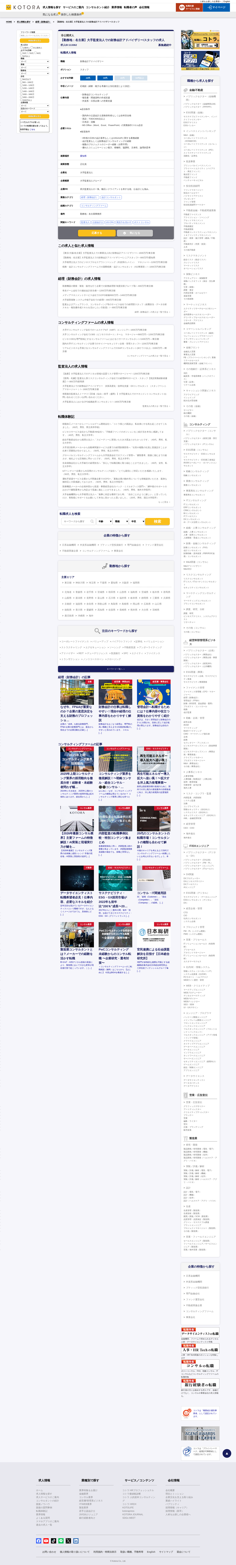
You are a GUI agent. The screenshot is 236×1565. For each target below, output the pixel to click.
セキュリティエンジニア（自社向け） (200, 815)
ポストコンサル (141, 222)
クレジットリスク (191, 262)
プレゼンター (189, 199)
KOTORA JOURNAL (132, 1514)
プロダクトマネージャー (194, 760)
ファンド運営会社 (154, 545)
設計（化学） (189, 1198)
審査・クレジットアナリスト (196, 342)
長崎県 (122, 609)
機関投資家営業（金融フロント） (198, 363)
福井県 (122, 598)
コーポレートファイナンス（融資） (199, 333)
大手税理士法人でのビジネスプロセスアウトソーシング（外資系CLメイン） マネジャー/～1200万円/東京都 (114, 262)
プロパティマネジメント (194, 223)
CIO (185, 915)
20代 (23, 53)
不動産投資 (130, 647)
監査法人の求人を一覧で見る (155, 406)
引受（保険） (189, 287)
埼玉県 (92, 582)
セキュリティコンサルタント (196, 587)
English (227, 1)
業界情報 (40, 1514)
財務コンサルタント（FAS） (196, 547)
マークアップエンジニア (194, 990)
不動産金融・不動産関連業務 (201, 210)
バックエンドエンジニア (194, 1026)
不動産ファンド (190, 177)
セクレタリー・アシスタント (196, 743)
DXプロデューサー (192, 878)
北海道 (68, 592)
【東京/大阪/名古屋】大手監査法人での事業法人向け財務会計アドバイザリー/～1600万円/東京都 (108, 253)
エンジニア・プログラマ (198, 1013)
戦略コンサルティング (197, 471)
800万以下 (25, 79)
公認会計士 (97, 222)
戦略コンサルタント (192, 475)
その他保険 (188, 299)
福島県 (133, 592)
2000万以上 (26, 100)
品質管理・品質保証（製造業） (197, 1219)
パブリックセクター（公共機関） (198, 666)
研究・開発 (191, 1144)
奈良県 (90, 604)
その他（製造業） (191, 1231)
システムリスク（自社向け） (196, 812)
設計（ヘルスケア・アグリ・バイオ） (200, 1201)
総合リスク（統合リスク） (195, 259)
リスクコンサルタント (193, 579)
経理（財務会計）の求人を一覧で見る (151, 312)
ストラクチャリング (71, 647)
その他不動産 (189, 250)
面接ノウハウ (43, 1504)
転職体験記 (42, 1511)
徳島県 (68, 609)
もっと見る (163, 502)
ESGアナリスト (190, 122)
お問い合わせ (49, 1552)
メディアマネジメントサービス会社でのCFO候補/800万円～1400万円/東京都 (99, 295)
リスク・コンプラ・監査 (198, 793)
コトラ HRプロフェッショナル (138, 1490)
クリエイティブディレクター (196, 1112)
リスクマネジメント (196, 255)
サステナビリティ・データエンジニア (200, 897)
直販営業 (187, 296)
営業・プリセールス (196, 939)
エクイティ (137, 653)
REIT (81, 653)
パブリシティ (172, 1504)
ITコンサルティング (196, 500)
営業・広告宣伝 (194, 1102)
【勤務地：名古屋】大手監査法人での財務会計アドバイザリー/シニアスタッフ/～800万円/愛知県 (108, 257)
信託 (185, 373)
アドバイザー (68, 653)
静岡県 (144, 598)
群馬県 (166, 592)
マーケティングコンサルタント (197, 601)
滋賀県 (79, 604)
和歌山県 (102, 604)
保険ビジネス (193, 274)
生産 (188, 1206)
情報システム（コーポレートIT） (198, 971)
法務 (185, 803)
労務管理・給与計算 (192, 785)
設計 (188, 1187)
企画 (185, 737)
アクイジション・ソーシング (196, 217)
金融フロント (193, 347)
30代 (30, 53)
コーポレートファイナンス (75, 641)
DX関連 (190, 874)
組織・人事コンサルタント (195, 532)
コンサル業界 (86, 1497)
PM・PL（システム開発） (195, 931)
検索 (157, 521)
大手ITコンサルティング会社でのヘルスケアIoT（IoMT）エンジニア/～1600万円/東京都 (104, 330)
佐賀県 (111, 609)
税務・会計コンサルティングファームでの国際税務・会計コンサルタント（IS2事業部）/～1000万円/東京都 (113, 267)
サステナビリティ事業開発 (195, 682)
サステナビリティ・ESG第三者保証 (199, 460)
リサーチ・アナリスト (193, 320)
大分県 (144, 609)
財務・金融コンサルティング (201, 543)
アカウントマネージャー (194, 952)
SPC (126, 653)
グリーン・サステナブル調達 (196, 1222)
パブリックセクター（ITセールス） (199, 869)
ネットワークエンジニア (194, 1055)
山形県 (122, 592)
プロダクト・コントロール (195, 706)
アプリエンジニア (191, 1070)
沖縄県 (81, 615)
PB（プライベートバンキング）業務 (200, 357)
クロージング (114, 659)
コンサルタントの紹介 (47, 1500)
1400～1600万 (27, 91)
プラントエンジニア (192, 1225)
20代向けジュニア (88, 1514)
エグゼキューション (95, 647)
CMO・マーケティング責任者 (197, 734)
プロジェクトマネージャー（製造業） (200, 1228)
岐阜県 (133, 598)
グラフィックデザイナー (194, 1106)
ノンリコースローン (93, 659)
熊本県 (133, 609)
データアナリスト (191, 1086)
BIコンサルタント (191, 513)
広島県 (147, 604)
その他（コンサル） (196, 627)
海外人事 (187, 788)
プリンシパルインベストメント (197, 165)
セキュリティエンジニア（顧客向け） (200, 1061)
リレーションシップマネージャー (198, 336)
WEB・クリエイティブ (198, 985)
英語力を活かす (123, 222)
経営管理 (190, 824)
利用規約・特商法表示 (104, 1552)
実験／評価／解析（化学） (195, 1176)
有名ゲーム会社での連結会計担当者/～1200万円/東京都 (88, 290)
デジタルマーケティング (194, 996)
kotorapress (128, 1511)
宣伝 (185, 1124)
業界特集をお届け (88, 1490)
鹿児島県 (69, 615)
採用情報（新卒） (175, 1511)
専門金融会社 (134, 545)
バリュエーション (155, 641)
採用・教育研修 (190, 782)
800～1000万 (26, 82)
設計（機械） (189, 1195)
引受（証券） (189, 382)
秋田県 (111, 592)
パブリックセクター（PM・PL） (198, 863)
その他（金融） (194, 406)
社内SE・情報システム (198, 967)
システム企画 (189, 921)
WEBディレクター (192, 1001)
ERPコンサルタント (192, 507)
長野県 (90, 598)
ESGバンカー (190, 125)
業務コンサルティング (197, 481)
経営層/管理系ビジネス (91, 1500)
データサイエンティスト (194, 1080)
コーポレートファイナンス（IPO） (199, 150)
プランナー (188, 1115)
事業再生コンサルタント (194, 495)
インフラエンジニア (192, 1052)
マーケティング (190, 728)
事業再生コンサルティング (200, 490)
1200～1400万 (27, 88)
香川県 (79, 609)
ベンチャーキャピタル (193, 180)
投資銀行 (115, 653)
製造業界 (83, 1507)
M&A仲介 (188, 569)
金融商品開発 (189, 323)
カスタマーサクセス (192, 961)
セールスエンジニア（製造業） (197, 1241)
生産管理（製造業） (192, 1210)
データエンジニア (191, 1050)
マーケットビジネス (196, 304)
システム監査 (189, 800)
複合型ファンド (190, 174)
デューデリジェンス (97, 653)
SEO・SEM (189, 1004)
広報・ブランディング (193, 1127)
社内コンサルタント (192, 918)
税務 (185, 709)
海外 (91, 615)
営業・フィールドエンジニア (201, 1236)
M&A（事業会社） (192, 763)
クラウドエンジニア (192, 1041)
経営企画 (187, 722)
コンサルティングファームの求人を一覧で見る (147, 356)
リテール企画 (189, 385)
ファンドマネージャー (193, 190)
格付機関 (187, 413)
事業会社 (118, 550)
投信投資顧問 (193, 186)
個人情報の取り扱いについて (75, 1552)
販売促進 (187, 1130)
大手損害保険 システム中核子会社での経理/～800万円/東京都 (91, 300)
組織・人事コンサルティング (201, 527)
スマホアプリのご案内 (47, 1521)
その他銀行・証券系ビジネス (201, 369)
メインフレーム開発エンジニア (197, 1020)
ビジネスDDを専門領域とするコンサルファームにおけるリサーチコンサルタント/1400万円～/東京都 (110, 339)
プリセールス (189, 950)
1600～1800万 (27, 94)
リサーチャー (189, 622)
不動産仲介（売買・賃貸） (195, 244)
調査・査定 (188, 290)
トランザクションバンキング (196, 339)
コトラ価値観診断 (131, 1493)
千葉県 (103, 582)
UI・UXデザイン (191, 1007)
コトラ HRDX (129, 1504)
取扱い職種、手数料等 (131, 1552)
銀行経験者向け (87, 1518)
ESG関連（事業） (195, 672)
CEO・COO (189, 828)
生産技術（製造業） (192, 1213)
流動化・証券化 (190, 156)
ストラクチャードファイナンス (197, 153)
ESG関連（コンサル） (197, 449)
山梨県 (68, 598)
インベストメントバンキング (201, 131)
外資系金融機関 (88, 545)
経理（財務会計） (43, 22)
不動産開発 (188, 229)
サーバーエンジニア (192, 1058)
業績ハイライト (174, 1500)
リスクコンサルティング (198, 574)
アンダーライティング (150, 647)
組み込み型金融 (190, 400)
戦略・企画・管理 (195, 718)
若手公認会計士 (87, 1511)
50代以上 (25, 56)
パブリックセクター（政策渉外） (198, 663)
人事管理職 (188, 776)
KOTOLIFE (128, 1507)
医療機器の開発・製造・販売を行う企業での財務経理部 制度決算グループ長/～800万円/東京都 (107, 286)
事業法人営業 (189, 354)
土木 (185, 247)
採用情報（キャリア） (177, 1507)
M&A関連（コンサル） (197, 562)
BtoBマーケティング (193, 731)
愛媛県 (90, 609)
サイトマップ (166, 1552)
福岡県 (136, 582)
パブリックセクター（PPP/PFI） (198, 107)
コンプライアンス (191, 806)
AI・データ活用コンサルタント (197, 522)
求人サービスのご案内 (47, 1497)
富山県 (101, 598)
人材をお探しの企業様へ (211, 1)
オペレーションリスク (193, 268)
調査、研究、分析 (195, 609)
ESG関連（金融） (195, 112)
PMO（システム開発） (194, 934)
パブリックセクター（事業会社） (198, 654)
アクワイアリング (191, 394)
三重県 (155, 598)
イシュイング (189, 397)
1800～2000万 (27, 97)
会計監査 (187, 712)
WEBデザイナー (191, 998)
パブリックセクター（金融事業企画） (200, 104)
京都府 (68, 604)
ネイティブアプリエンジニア (196, 1044)
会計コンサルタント (111, 197)
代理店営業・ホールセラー (195, 293)
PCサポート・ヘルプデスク (196, 977)
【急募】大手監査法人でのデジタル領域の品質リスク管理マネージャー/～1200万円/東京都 (105, 373)
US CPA (110, 222)
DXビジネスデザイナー (194, 881)
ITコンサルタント (191, 504)
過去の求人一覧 (44, 1524)
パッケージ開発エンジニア (195, 1017)
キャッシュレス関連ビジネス (201, 390)
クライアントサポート (193, 757)
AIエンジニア (189, 887)
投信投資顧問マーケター (194, 205)
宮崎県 (155, 609)
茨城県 (144, 592)
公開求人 (25, 48)
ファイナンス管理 (195, 687)
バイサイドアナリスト (193, 196)
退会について (183, 1552)
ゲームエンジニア (191, 1064)
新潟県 (79, 598)
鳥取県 (114, 604)
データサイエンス (195, 1076)
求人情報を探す (24, 22)
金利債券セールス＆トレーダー (197, 314)
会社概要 (170, 1490)
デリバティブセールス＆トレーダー (199, 317)
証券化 (139, 641)
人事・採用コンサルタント (195, 535)
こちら (32, 129)
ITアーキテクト (190, 516)
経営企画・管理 (194, 908)
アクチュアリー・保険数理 (195, 278)
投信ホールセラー (191, 193)
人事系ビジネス (194, 772)
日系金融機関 (69, 545)
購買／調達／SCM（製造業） (197, 1216)
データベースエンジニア (194, 1047)
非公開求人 (36, 48)
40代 (37, 53)
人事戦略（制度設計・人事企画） (198, 779)
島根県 (125, 604)
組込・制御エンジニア (193, 1067)
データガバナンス (191, 1083)
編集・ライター (190, 1121)
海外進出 (190, 833)
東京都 (68, 582)
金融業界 (83, 1493)
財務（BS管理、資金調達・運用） (199, 703)
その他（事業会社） (192, 766)
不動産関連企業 (70, 550)
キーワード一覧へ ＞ (116, 669)
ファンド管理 (189, 202)
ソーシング (115, 647)
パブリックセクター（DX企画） (198, 860)
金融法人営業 (189, 351)
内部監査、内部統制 (192, 797)
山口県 (158, 604)
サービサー (188, 410)
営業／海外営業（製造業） (195, 1250)
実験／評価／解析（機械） (195, 1173)
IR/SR (186, 725)
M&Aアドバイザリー (193, 566)
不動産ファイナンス (192, 214)
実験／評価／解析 (195, 1166)
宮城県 (101, 592)
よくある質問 (43, 1518)
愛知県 (83, 156)
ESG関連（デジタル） (197, 893)
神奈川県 (80, 582)
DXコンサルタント (192, 519)
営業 (185, 1118)
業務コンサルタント (192, 485)
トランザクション (70, 659)
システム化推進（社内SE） (196, 974)
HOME (9, 22)
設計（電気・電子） (192, 1192)
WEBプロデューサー (193, 993)
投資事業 (190, 161)
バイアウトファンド (122, 641)
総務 (185, 740)
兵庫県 (166, 598)
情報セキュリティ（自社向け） (197, 809)
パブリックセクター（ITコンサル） (199, 444)
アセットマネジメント (193, 220)
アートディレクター (192, 1109)
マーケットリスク (191, 265)
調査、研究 (188, 613)
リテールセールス (191, 360)
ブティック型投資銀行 (111, 545)
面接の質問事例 (44, 1507)
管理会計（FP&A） (192, 700)
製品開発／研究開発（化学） (196, 1155)
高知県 (101, 609)
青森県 (79, 592)
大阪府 (125, 582)
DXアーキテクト (191, 884)
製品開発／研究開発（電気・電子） (199, 1149)
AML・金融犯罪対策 (192, 818)
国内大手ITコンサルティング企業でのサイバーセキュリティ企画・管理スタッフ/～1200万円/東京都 (110, 343)
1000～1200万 (27, 85)
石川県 (111, 598)
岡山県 (136, 604)
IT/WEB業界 (85, 1504)
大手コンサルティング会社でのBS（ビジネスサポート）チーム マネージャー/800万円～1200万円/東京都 (113, 334)
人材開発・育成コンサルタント (197, 538)
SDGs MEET (129, 1518)
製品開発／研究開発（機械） (196, 1152)
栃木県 (155, 592)
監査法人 (85, 222)
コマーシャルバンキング (198, 329)
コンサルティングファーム (94, 205)
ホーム (39, 1490)
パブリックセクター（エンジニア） (199, 866)
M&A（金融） (190, 135)
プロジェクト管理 (195, 927)
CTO (186, 912)
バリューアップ (100, 641)
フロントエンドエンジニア (195, 1023)
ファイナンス (153, 653)
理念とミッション (175, 1493)
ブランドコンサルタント (194, 604)
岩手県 (90, 592)
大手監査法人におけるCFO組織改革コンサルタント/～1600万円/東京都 (96, 402)
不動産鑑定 (188, 226)
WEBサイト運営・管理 (194, 980)
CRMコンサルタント (193, 510)
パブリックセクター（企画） (201, 650)
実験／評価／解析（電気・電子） (198, 1170)
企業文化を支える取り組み (179, 1497)
